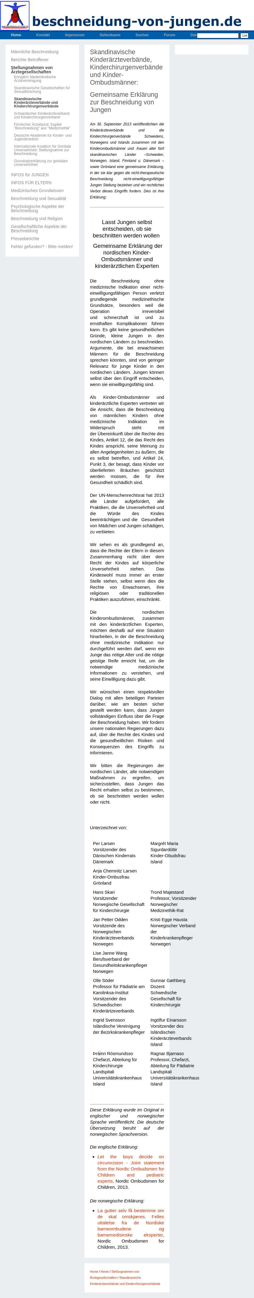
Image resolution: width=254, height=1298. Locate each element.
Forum (169, 35)
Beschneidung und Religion (37, 218)
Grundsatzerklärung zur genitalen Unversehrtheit (41, 163)
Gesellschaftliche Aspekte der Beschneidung (39, 228)
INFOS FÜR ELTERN (31, 183)
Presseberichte (25, 239)
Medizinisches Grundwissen (37, 190)
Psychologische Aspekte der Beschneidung (37, 208)
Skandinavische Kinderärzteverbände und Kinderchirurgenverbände (36, 102)
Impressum (74, 35)
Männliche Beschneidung (34, 52)
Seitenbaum (110, 35)
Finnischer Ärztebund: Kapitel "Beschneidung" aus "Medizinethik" (42, 126)
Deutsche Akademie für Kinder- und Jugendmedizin (42, 137)
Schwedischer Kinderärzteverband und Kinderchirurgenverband (42, 115)
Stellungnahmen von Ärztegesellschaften (32, 69)
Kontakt (43, 35)
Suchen (142, 35)
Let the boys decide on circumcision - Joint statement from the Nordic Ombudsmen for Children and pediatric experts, (131, 1169)
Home (16, 35)
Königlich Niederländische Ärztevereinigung (35, 78)
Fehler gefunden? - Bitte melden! (42, 246)
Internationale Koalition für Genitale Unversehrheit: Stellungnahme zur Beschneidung (42, 150)
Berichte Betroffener (30, 60)
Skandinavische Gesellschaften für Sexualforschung (42, 89)
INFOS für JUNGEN (30, 175)
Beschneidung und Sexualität (38, 198)
